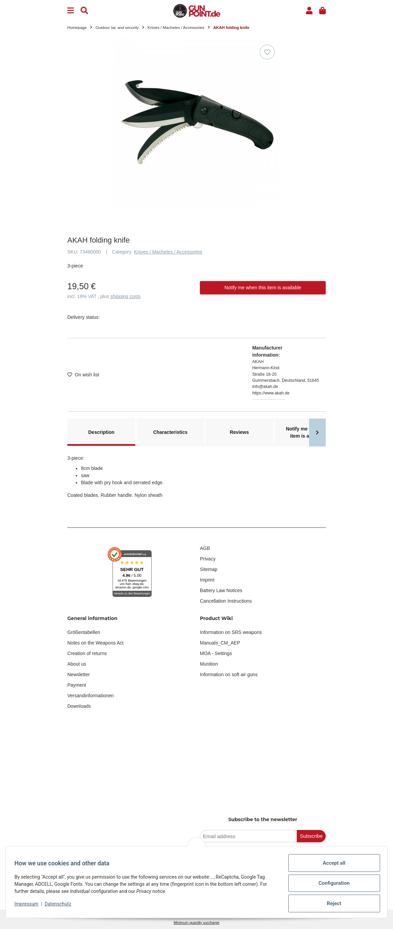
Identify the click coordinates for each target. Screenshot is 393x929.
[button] (309, 10)
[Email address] (248, 836)
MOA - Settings (216, 653)
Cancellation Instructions (226, 601)
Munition (209, 664)
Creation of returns (87, 653)
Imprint (207, 580)
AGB (205, 548)
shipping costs (125, 296)
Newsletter (78, 674)
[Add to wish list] (267, 52)
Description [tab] (101, 432)
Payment (76, 685)
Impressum (28, 904)
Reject (332, 903)
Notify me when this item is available (262, 287)
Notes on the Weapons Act (95, 643)
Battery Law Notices (221, 590)
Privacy (208, 558)
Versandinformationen (90, 695)
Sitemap (208, 569)
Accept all (332, 863)
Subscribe (311, 836)
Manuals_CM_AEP (220, 643)
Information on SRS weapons (231, 632)
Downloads (79, 706)
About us (76, 664)
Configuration (331, 883)
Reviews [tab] (239, 432)
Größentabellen (83, 632)
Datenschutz (60, 904)
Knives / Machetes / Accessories (168, 252)
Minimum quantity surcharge (196, 922)
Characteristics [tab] (170, 432)
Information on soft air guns (229, 674)
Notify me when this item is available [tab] (308, 432)
